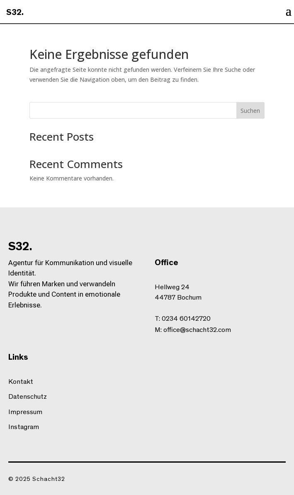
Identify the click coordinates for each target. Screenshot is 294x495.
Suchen (250, 111)
